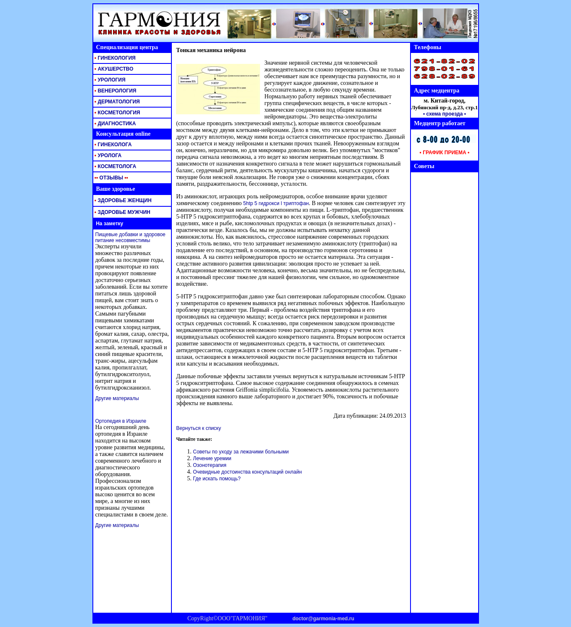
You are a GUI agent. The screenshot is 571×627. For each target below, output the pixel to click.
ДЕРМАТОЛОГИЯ (116, 102)
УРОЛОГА (107, 155)
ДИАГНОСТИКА (114, 123)
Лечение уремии (212, 458)
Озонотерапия (209, 465)
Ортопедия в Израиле (121, 421)
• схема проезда (443, 114)
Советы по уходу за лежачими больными (241, 452)
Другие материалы (117, 398)
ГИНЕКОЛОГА (112, 145)
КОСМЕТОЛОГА (115, 166)
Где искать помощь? (216, 479)
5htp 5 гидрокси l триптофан (276, 203)
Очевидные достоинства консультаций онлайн (247, 472)
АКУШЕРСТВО (113, 69)
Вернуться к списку (198, 428)
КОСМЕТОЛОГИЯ (116, 113)
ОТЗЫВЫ (110, 178)
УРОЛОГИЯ (109, 80)
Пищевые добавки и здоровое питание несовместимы (130, 237)
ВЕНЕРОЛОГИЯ (115, 91)
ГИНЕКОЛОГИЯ (114, 58)
